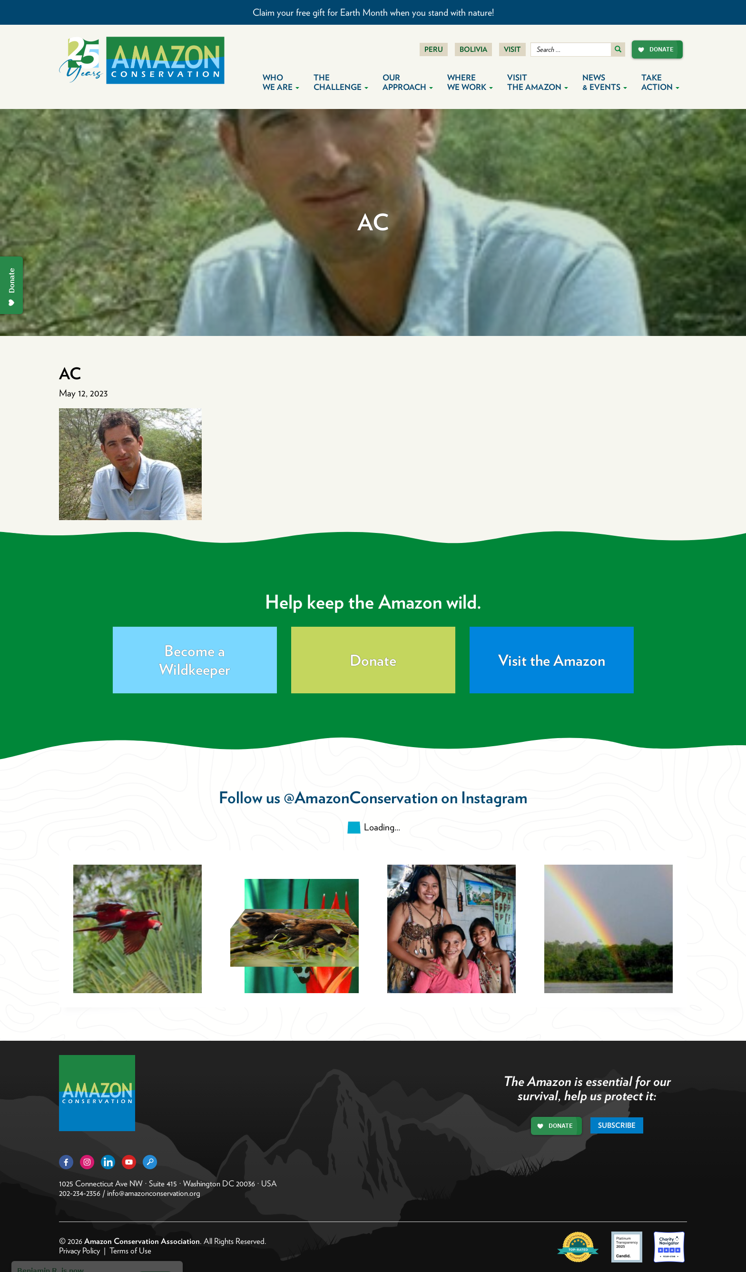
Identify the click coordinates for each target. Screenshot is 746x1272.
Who (281, 82)
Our (408, 82)
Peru (433, 49)
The (341, 82)
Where (470, 82)
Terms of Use (130, 1250)
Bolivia (473, 49)
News (604, 82)
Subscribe (617, 1125)
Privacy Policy (79, 1250)
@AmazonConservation (361, 797)
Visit (512, 49)
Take (660, 82)
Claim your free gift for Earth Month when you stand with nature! (373, 12)
